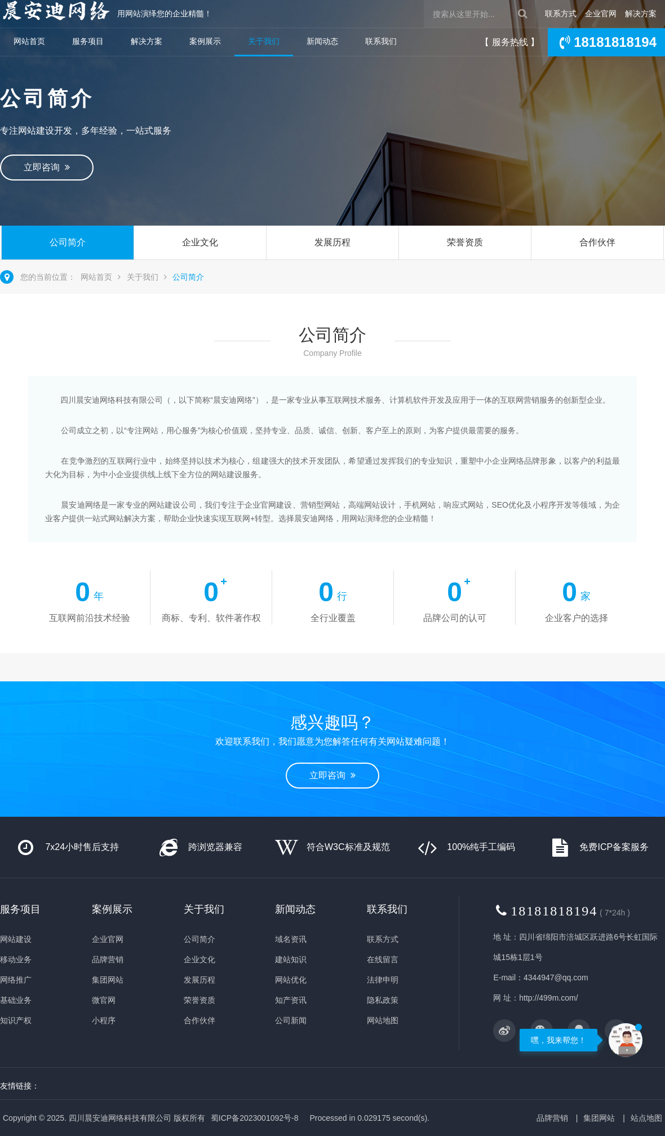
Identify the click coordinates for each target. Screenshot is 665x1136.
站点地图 (646, 1117)
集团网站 (107, 979)
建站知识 (291, 959)
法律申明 (382, 979)
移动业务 (16, 959)
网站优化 (291, 979)
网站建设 (16, 939)
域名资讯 (291, 939)
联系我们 (381, 41)
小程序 (104, 1020)
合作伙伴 (597, 242)
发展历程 (332, 242)
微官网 (104, 1000)
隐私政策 (382, 1000)
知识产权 (16, 1020)
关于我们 (264, 41)
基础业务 (16, 1000)
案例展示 (205, 41)
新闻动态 (322, 41)
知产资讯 (291, 1000)
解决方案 (641, 13)
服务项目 (88, 41)
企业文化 (200, 242)
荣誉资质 (465, 242)
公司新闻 (291, 1020)
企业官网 (601, 13)
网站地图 (382, 1020)
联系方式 (561, 13)
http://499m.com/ (548, 997)
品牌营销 (107, 959)
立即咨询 (47, 167)
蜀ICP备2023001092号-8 (255, 1117)
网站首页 (29, 41)
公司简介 (68, 242)
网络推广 (16, 979)
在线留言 (382, 959)
